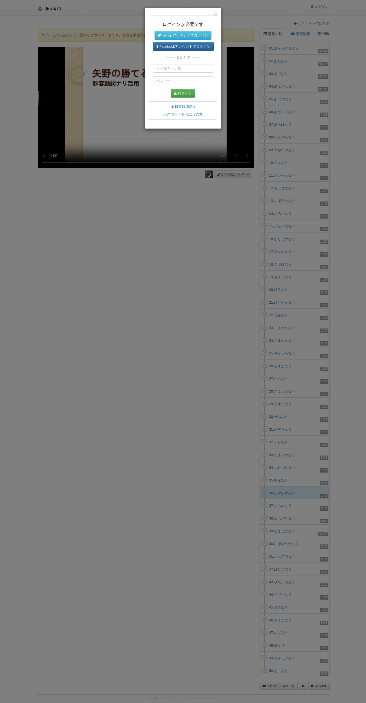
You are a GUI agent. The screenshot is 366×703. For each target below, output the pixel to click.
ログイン (183, 93)
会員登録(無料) (183, 107)
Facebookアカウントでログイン (183, 46)
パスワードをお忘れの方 (183, 114)
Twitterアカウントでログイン (183, 35)
